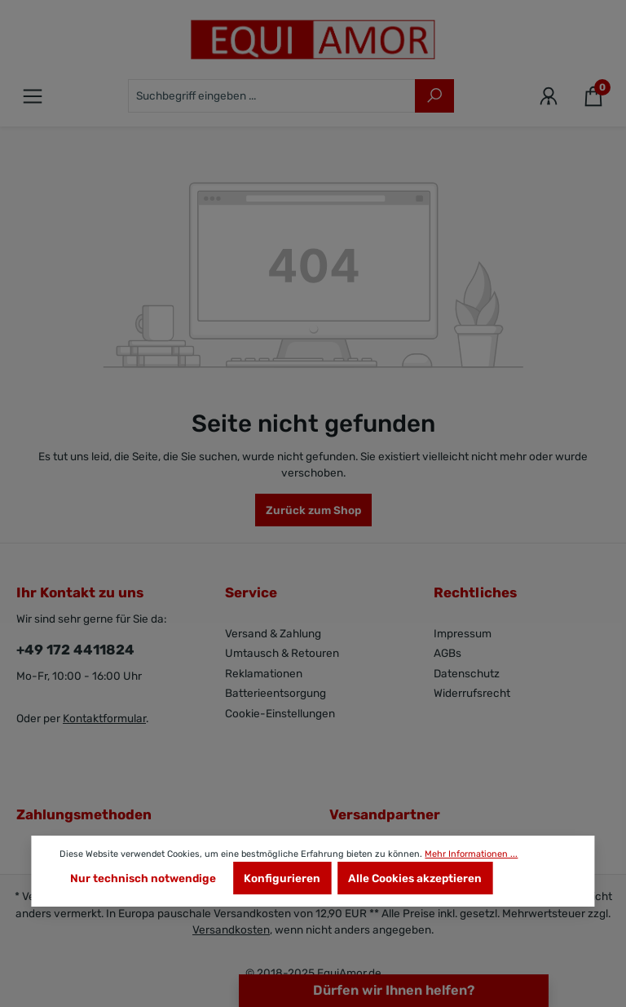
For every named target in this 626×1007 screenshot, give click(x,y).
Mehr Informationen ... (471, 854)
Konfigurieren (282, 878)
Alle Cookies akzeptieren (415, 878)
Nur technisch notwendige (143, 878)
